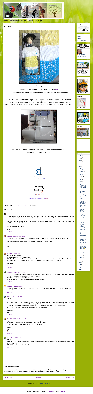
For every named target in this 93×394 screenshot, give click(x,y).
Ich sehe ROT (82, 231)
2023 (80, 160)
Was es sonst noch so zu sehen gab (82, 210)
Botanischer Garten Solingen (82, 225)
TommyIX (51, 391)
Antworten (9, 231)
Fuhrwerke (81, 207)
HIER (44, 178)
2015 (80, 262)
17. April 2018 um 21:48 (16, 296)
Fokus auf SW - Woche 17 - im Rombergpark (83, 202)
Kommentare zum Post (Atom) (42, 383)
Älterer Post (70, 377)
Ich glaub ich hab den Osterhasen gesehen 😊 (83, 247)
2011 (80, 269)
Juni (80, 179)
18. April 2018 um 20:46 (17, 337)
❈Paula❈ (9, 253)
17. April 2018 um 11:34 (18, 253)
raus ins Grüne (82, 222)
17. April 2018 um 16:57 (18, 272)
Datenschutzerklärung (81, 40)
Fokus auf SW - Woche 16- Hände (82, 219)
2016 (80, 261)
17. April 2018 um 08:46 (16, 214)
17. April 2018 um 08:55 (19, 236)
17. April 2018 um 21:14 (17, 286)
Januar (81, 257)
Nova (8, 214)
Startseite (39, 377)
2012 (80, 267)
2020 (80, 165)
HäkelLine (46, 198)
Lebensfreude (82, 229)
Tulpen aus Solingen (82, 214)
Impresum (79, 38)
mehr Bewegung (83, 238)
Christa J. (9, 236)
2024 (80, 158)
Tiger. (56, 89)
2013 (80, 265)
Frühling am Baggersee (82, 233)
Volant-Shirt (82, 198)
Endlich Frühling (82, 227)
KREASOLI (10, 319)
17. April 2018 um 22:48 (19, 319)
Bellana (9, 286)
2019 (80, 166)
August (81, 176)
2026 (80, 155)
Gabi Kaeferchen (82, 54)
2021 (80, 163)
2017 (80, 259)
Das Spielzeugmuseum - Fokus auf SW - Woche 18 (83, 186)
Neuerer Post (8, 377)
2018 (80, 168)
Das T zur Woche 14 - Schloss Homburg (83, 251)
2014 (80, 264)
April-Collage (82, 194)
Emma (8, 337)
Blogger (63, 391)
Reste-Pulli (82, 217)
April (81, 182)
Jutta (8, 296)
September (82, 174)
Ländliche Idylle (82, 215)
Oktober (81, 173)
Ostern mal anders (83, 242)
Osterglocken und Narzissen (83, 240)
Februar (81, 255)
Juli (80, 177)
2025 (80, 157)
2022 (80, 161)
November (82, 171)
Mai (80, 181)
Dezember (82, 169)
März (81, 254)
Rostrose (9, 272)
